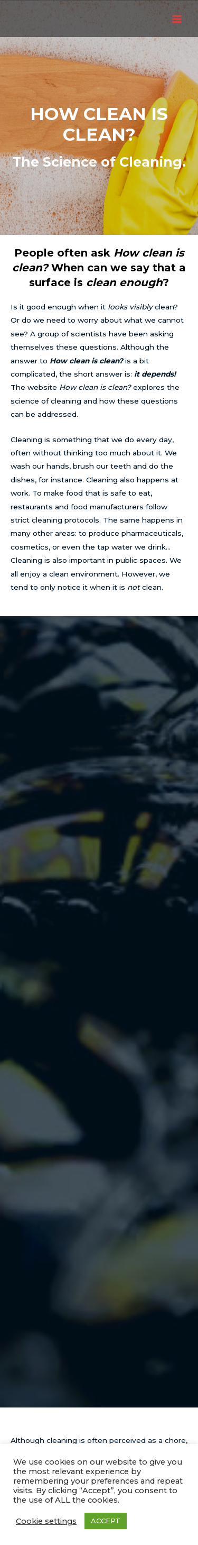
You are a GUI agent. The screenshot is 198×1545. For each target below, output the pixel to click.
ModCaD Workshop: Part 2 (99, 1329)
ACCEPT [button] (105, 1520)
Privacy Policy (99, 1435)
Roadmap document (123, 1119)
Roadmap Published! (99, 1316)
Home (99, 1422)
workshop (72, 971)
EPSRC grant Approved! (99, 1370)
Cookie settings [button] (46, 1521)
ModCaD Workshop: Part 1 (99, 1343)
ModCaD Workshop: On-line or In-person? (99, 1356)
